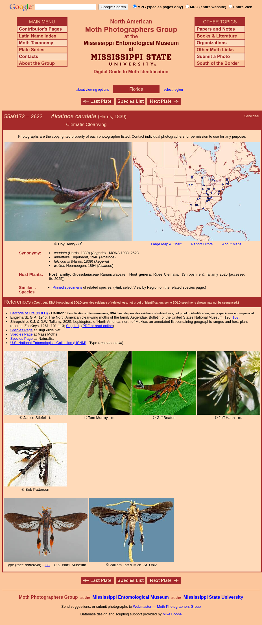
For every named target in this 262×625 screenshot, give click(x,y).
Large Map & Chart (166, 244)
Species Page (21, 330)
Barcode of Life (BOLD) (29, 313)
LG (47, 565)
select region (173, 90)
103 (236, 317)
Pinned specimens (67, 287)
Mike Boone (172, 614)
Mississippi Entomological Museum (130, 597)
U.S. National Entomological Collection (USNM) (48, 343)
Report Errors (202, 244)
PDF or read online (97, 326)
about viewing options (92, 90)
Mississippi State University (213, 597)
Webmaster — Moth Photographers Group (167, 606)
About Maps (231, 244)
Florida (136, 89)
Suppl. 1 (72, 326)
